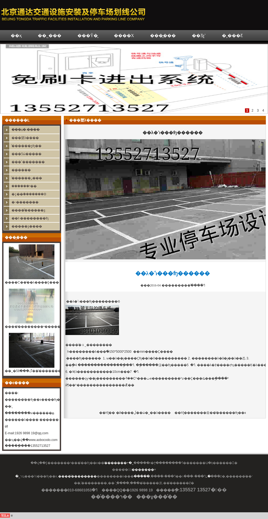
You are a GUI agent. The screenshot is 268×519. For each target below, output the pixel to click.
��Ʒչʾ (199, 35)
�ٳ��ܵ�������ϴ (29, 194)
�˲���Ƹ (232, 35)
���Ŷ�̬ (87, 35)
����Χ (124, 35)
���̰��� (163, 35)
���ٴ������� (28, 162)
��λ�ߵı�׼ (74, 301)
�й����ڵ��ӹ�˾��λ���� (143, 413)
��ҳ (16, 35)
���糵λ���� (25, 138)
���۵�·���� (26, 130)
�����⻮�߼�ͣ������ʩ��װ (218, 413)
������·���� (55, 420)
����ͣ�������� (77, 476)
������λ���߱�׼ (92, 352)
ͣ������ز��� (27, 178)
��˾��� (49, 35)
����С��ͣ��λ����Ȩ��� (32, 282)
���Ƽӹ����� (27, 154)
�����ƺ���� (27, 226)
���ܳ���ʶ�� (24, 186)
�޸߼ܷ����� (21, 170)
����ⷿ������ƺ (28, 210)
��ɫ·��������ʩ (30, 218)
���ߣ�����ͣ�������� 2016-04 (172, 285)
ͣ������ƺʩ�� (27, 146)
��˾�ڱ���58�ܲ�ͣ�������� (34, 371)
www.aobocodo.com (43, 440)
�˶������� (25, 202)
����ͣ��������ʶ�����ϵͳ (34, 327)
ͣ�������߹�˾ (118, 463)
